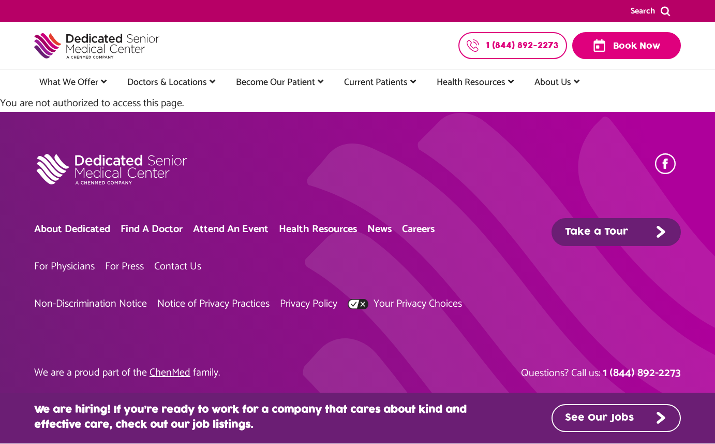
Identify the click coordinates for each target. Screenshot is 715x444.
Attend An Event (231, 229)
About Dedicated (72, 229)
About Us (552, 82)
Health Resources (471, 82)
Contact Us (177, 266)
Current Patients (376, 82)
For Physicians (64, 266)
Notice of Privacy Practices (213, 303)
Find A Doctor (152, 229)
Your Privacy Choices (405, 303)
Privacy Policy (308, 303)
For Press (124, 266)
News (379, 229)
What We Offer (68, 82)
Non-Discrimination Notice (90, 303)
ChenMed (170, 372)
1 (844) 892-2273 (642, 373)
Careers (418, 229)
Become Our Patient (275, 82)
